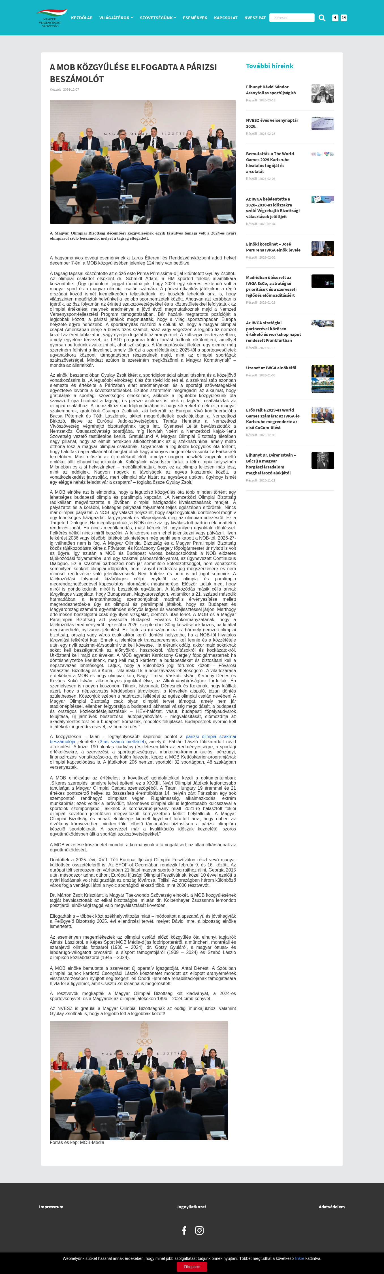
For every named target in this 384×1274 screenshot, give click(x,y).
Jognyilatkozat (191, 1206)
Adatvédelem (332, 1206)
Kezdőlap (82, 17)
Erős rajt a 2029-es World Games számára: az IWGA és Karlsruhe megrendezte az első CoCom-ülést (273, 418)
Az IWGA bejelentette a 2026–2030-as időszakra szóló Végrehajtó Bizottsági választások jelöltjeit (273, 207)
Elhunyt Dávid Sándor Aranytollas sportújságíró (271, 89)
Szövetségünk (156, 17)
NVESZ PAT (255, 17)
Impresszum (51, 1206)
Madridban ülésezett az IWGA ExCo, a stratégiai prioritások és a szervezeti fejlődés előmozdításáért (271, 286)
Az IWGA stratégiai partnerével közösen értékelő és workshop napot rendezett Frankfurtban (273, 331)
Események (195, 17)
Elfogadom (192, 1267)
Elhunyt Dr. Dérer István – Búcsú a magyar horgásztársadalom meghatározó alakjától (271, 463)
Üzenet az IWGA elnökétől (271, 367)
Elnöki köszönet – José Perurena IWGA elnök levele (273, 247)
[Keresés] (292, 17)
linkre (299, 1258)
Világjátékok (114, 17)
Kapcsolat (226, 17)
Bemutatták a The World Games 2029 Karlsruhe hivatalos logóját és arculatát (270, 162)
